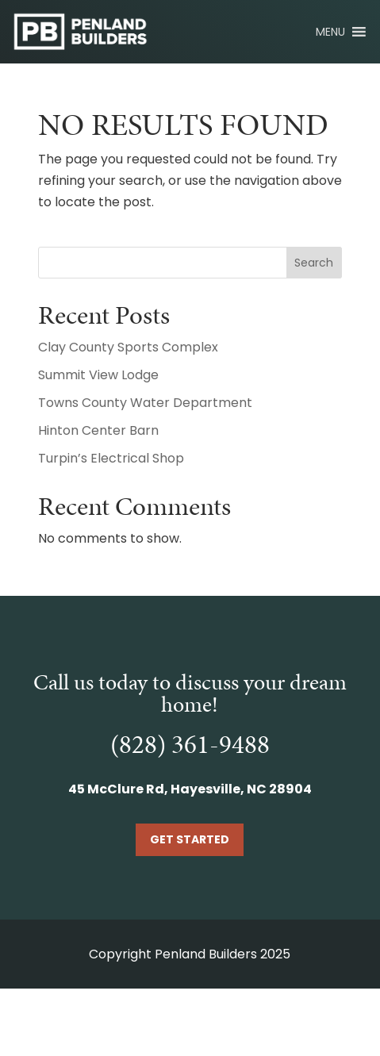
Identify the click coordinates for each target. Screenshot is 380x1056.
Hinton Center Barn (98, 430)
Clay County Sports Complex (128, 347)
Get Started (189, 839)
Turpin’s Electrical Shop (111, 458)
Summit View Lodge (98, 375)
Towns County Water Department (145, 403)
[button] (330, 32)
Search (313, 263)
